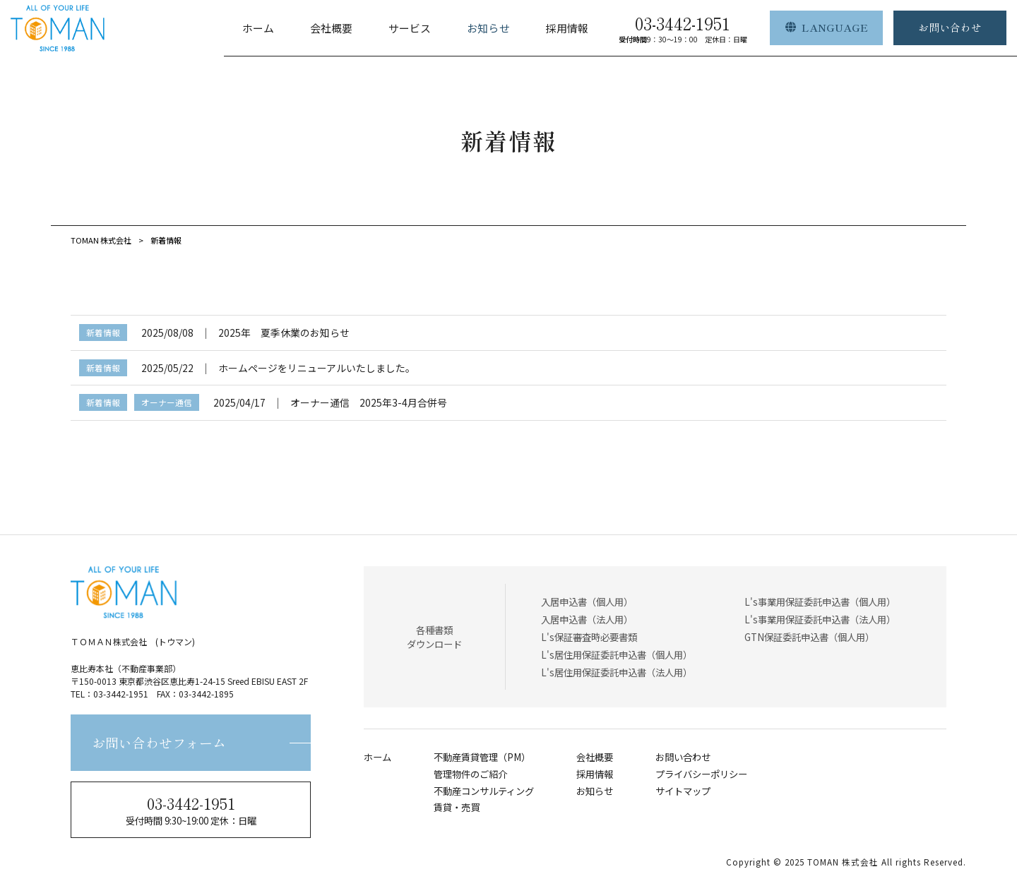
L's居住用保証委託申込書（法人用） (616, 672)
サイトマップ (682, 791)
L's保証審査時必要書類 (589, 637)
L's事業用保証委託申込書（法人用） (820, 619)
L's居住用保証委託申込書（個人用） (616, 654)
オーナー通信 (166, 402)
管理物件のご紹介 (470, 774)
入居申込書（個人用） (587, 601)
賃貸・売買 (457, 807)
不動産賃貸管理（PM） (482, 757)
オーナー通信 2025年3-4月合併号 (368, 402)
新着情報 (103, 332)
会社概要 (594, 757)
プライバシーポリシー (701, 774)
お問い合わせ (682, 757)
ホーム (377, 757)
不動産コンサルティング (484, 791)
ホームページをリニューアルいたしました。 (316, 368)
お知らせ (594, 791)
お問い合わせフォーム (159, 742)
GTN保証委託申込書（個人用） (809, 637)
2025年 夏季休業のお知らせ (284, 332)
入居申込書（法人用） (587, 619)
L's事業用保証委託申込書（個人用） (820, 601)
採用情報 (594, 774)
